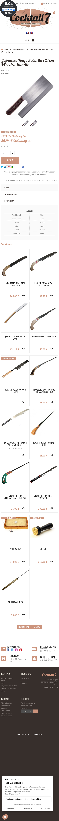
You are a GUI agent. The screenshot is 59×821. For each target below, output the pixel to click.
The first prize (6, 713)
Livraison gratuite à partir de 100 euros (20, 3)
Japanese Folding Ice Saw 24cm (15, 338)
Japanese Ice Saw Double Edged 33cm (44, 497)
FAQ (2, 683)
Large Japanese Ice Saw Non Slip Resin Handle (15, 444)
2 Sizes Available (15, 448)
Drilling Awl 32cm (15, 602)
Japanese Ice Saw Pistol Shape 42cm (15, 284)
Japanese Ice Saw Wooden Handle (15, 391)
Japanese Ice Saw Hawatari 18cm (43, 444)
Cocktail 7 (49, 674)
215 (42, 562)
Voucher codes (6, 716)
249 (14, 562)
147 (42, 296)
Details (6, 187)
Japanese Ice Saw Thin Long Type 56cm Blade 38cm (44, 391)
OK (35, 711)
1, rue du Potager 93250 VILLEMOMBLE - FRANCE (49, 682)
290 (42, 508)
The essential (6, 711)
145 (42, 349)
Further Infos (9, 201)
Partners (24, 683)
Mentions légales (23, 734)
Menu (29, 40)
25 (43, 455)
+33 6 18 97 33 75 (51, 687)
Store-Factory (37, 734)
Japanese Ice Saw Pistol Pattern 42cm (43, 284)
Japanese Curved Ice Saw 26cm (44, 337)
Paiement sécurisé (50, 3)
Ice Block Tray (15, 549)
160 (14, 296)
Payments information (9, 686)
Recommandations (10, 194)
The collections (6, 703)
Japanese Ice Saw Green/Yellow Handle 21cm (15, 497)
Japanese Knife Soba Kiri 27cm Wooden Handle (27, 62)
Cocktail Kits (5, 706)
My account (25, 678)
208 (42, 402)
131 (14, 349)
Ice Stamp (44, 549)
